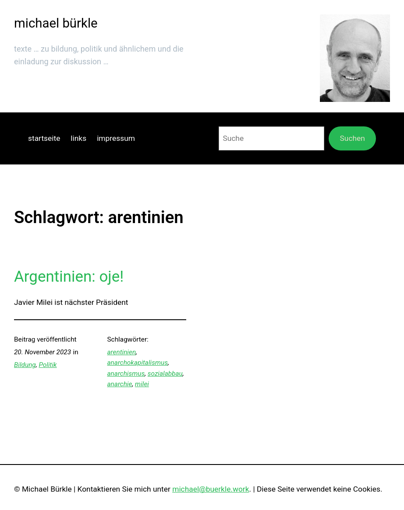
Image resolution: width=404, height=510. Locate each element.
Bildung (25, 365)
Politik (48, 365)
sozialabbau (165, 373)
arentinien (121, 352)
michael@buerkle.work (210, 489)
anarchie (119, 384)
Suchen (352, 138)
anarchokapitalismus (137, 363)
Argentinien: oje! (69, 277)
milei (142, 384)
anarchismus (126, 373)
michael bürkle (56, 23)
